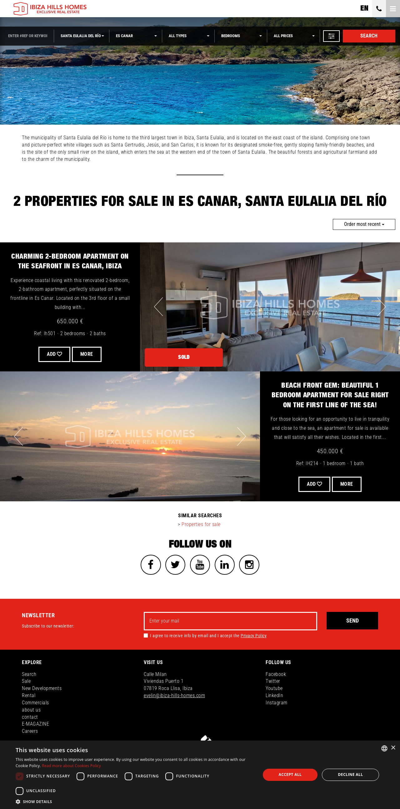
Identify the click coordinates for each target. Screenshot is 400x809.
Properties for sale (201, 524)
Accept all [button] (290, 774)
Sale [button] (26, 683)
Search (369, 36)
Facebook (276, 676)
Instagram (277, 704)
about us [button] (31, 712)
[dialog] (200, 775)
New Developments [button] (42, 690)
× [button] (393, 748)
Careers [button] (30, 733)
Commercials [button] (35, 704)
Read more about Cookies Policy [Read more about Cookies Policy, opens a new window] (71, 765)
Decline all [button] (350, 774)
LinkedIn (274, 697)
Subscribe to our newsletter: (48, 627)
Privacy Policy (254, 637)
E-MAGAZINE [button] (35, 726)
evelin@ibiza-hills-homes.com (174, 697)
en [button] (364, 8)
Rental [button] (28, 697)
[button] (331, 36)
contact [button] (30, 719)
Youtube (274, 690)
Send (352, 622)
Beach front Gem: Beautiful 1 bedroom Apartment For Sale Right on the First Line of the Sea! (330, 395)
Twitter (273, 683)
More (88, 354)
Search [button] (29, 676)
